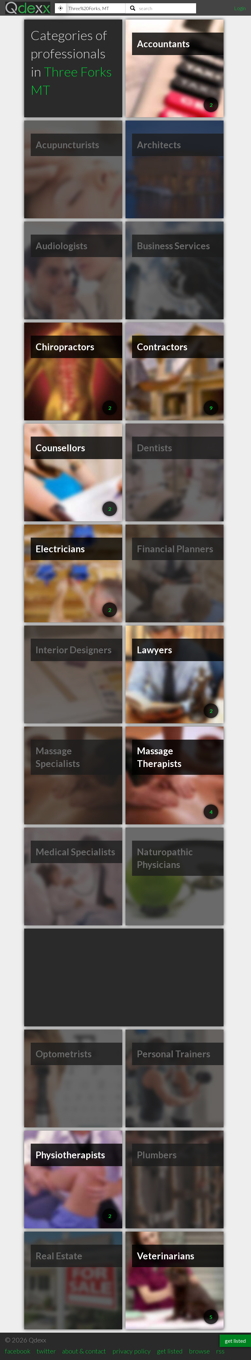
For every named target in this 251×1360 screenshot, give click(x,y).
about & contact (84, 1351)
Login (240, 8)
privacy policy (131, 1351)
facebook (17, 1351)
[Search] (161, 8)
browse (199, 1351)
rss (220, 1351)
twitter (46, 1351)
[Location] (90, 8)
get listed (170, 1351)
